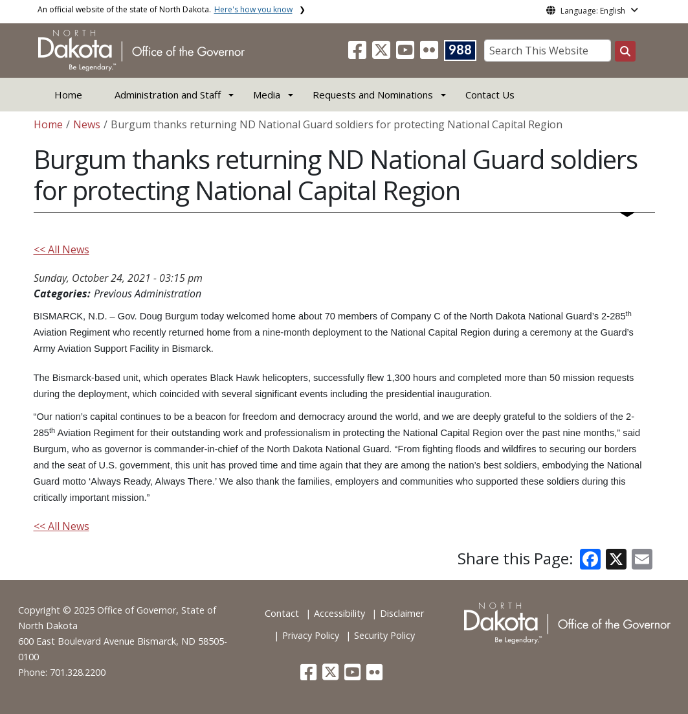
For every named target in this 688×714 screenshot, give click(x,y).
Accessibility (339, 613)
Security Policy (384, 635)
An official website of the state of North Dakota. (165, 9)
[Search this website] (625, 51)
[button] (358, 54)
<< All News (61, 249)
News (86, 124)
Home (68, 94)
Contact (282, 613)
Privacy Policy (310, 635)
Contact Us (490, 94)
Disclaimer (402, 613)
